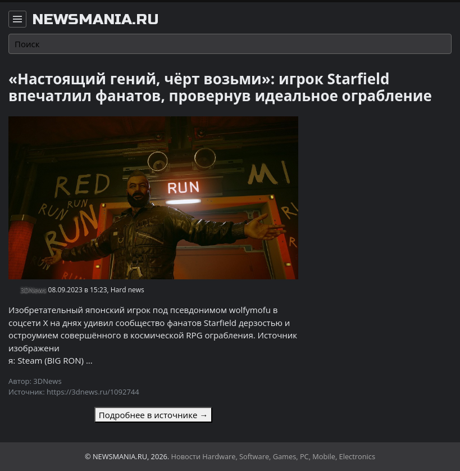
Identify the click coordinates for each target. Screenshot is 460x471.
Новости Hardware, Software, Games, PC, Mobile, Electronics (273, 456)
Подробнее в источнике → (153, 414)
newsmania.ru (95, 20)
